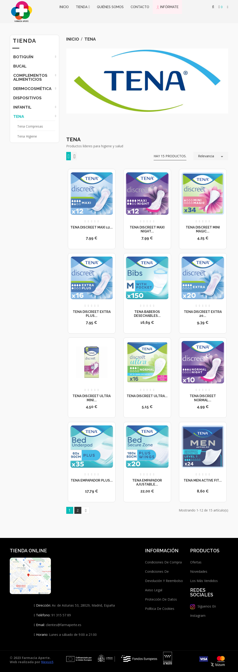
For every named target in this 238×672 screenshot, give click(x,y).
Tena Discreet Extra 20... (203, 314)
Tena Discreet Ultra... (147, 396)
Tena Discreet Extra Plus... (92, 314)
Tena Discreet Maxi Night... (147, 229)
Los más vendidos (204, 581)
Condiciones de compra (163, 562)
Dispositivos (27, 98)
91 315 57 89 (60, 615)
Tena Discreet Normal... (203, 398)
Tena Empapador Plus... (92, 480)
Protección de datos (161, 599)
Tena (18, 116)
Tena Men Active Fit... (203, 480)
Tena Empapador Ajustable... (147, 482)
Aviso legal (153, 590)
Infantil (22, 107)
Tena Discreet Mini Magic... (203, 229)
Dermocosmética (32, 88)
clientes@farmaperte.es (63, 625)
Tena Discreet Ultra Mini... (92, 398)
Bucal (19, 66)
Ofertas (196, 562)
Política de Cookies (159, 608)
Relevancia (211, 155)
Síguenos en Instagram (203, 611)
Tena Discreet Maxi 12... (91, 227)
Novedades (198, 571)
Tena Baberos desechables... (147, 314)
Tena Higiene (27, 136)
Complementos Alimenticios (30, 77)
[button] (227, 7)
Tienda (24, 40)
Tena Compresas (30, 126)
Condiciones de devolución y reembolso (164, 576)
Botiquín (23, 57)
